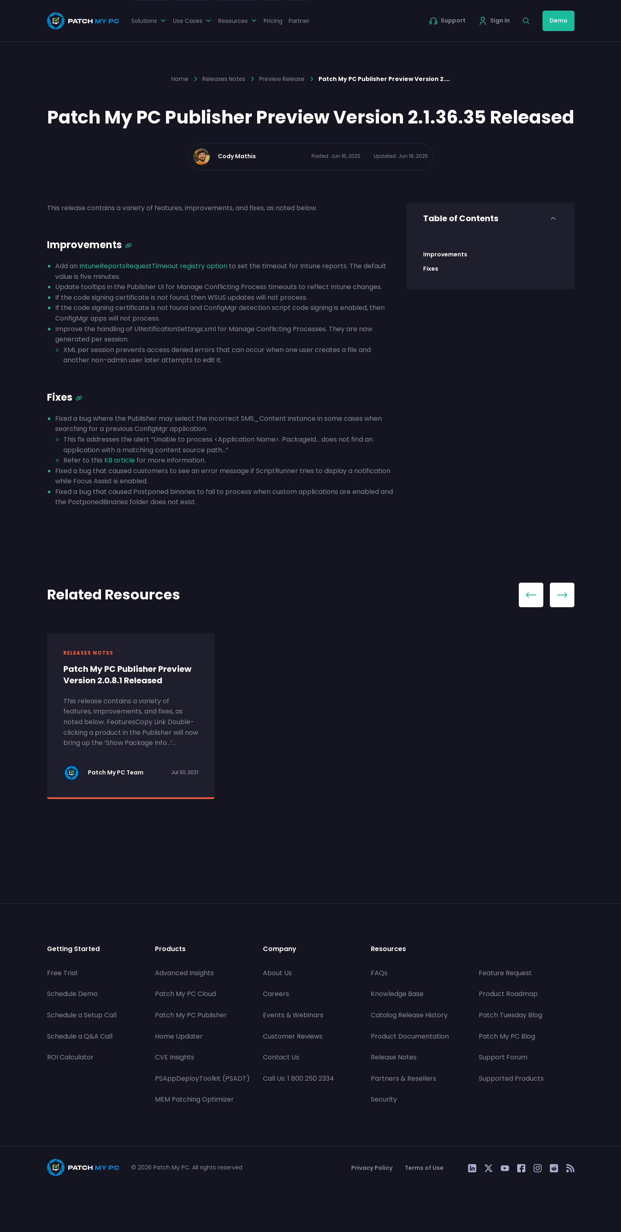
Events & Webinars (293, 1015)
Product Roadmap (508, 994)
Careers (276, 994)
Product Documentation (410, 1036)
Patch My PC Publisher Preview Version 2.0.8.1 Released (127, 674)
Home (179, 79)
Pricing (273, 21)
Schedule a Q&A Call (79, 1036)
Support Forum (503, 1057)
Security (384, 1099)
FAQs (379, 973)
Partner (299, 21)
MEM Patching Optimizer (194, 1099)
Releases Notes (223, 79)
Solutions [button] (149, 20)
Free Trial (62, 973)
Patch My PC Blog (507, 1036)
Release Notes (394, 1057)
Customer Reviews (293, 1036)
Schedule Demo (72, 994)
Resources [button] (238, 20)
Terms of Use (424, 1168)
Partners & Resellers (403, 1078)
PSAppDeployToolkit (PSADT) (202, 1078)
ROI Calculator (70, 1057)
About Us (277, 973)
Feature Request (505, 973)
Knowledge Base (397, 994)
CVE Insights (174, 1057)
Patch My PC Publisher (191, 1015)
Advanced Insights (184, 973)
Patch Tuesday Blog (510, 1015)
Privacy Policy (371, 1168)
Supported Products (511, 1078)
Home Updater (179, 1036)
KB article (119, 460)
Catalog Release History (409, 1015)
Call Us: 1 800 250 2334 (298, 1078)
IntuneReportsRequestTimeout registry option (153, 266)
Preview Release (282, 79)
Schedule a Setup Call (82, 1015)
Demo (558, 20)
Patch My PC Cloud (185, 994)
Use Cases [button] (192, 20)
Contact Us (281, 1057)
